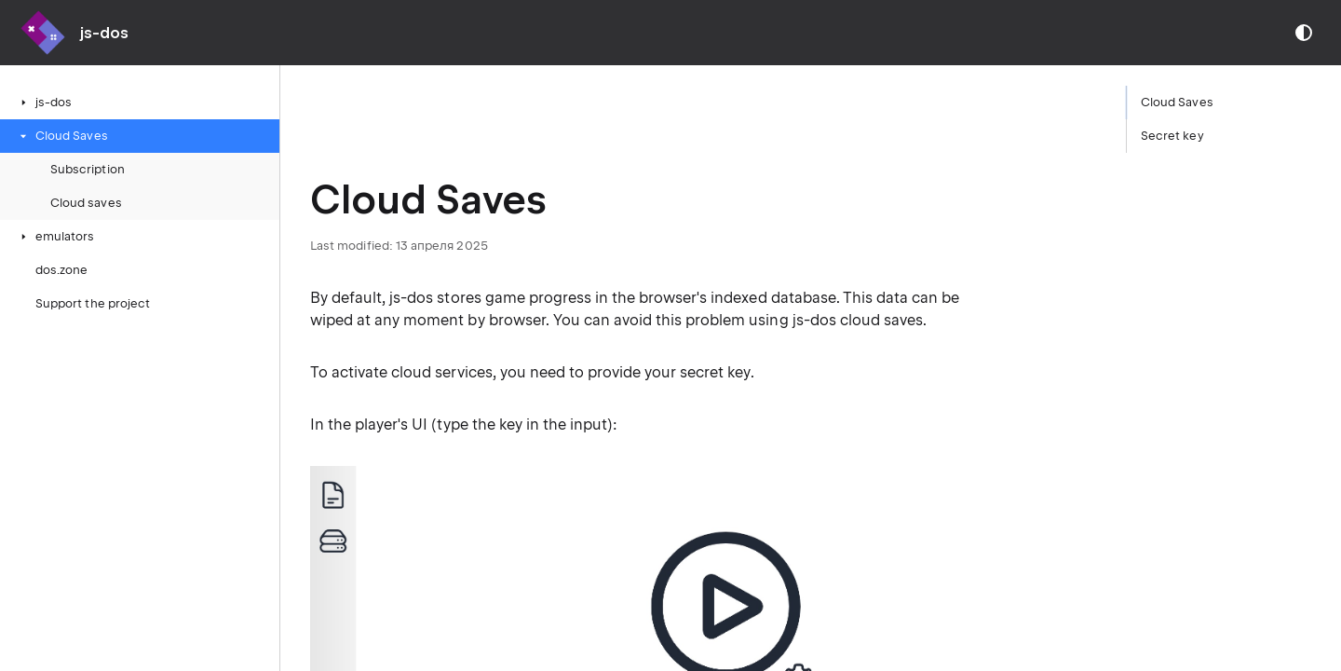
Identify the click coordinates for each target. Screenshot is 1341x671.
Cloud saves (86, 203)
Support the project (92, 303)
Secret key (1172, 136)
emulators (56, 236)
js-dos (44, 102)
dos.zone (61, 270)
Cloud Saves (62, 136)
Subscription (87, 169)
